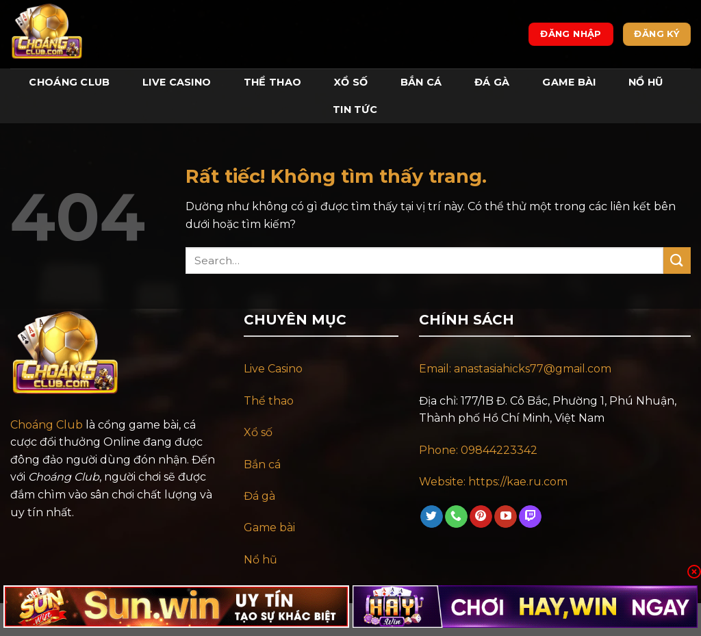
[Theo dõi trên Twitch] (530, 517)
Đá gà (259, 496)
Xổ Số (351, 82)
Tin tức (355, 109)
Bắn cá (262, 464)
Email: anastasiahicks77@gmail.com (515, 368)
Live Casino (176, 82)
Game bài (269, 527)
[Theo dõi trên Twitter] (431, 517)
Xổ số (258, 432)
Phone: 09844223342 (478, 450)
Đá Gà (491, 82)
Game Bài (569, 82)
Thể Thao (272, 82)
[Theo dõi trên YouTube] (505, 517)
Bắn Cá (421, 82)
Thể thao (269, 400)
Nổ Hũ (645, 82)
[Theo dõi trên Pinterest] (481, 517)
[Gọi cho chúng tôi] (456, 517)
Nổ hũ (260, 559)
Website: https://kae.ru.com (494, 481)
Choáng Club (69, 82)
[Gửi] (677, 260)
